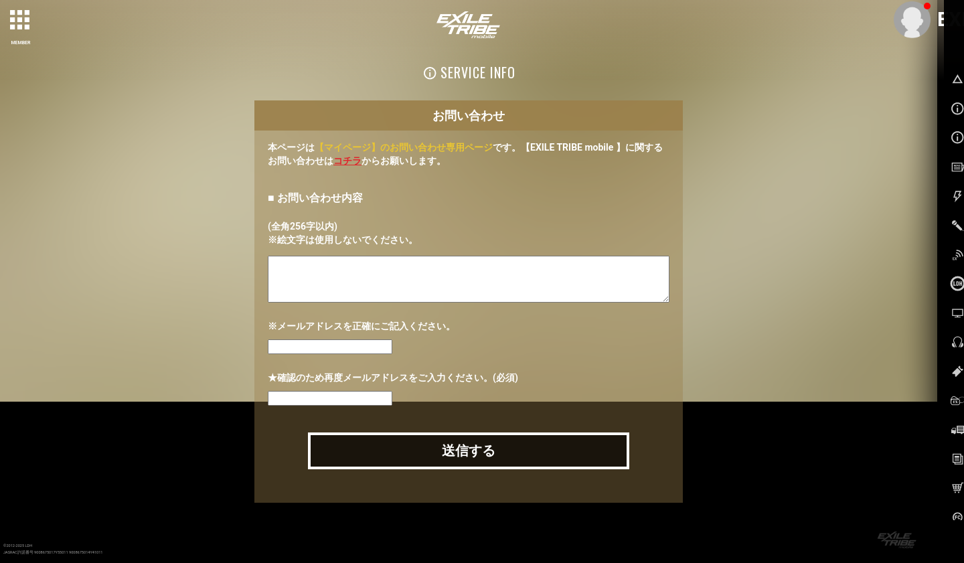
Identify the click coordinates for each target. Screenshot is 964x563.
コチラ (347, 160)
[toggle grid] (20, 20)
